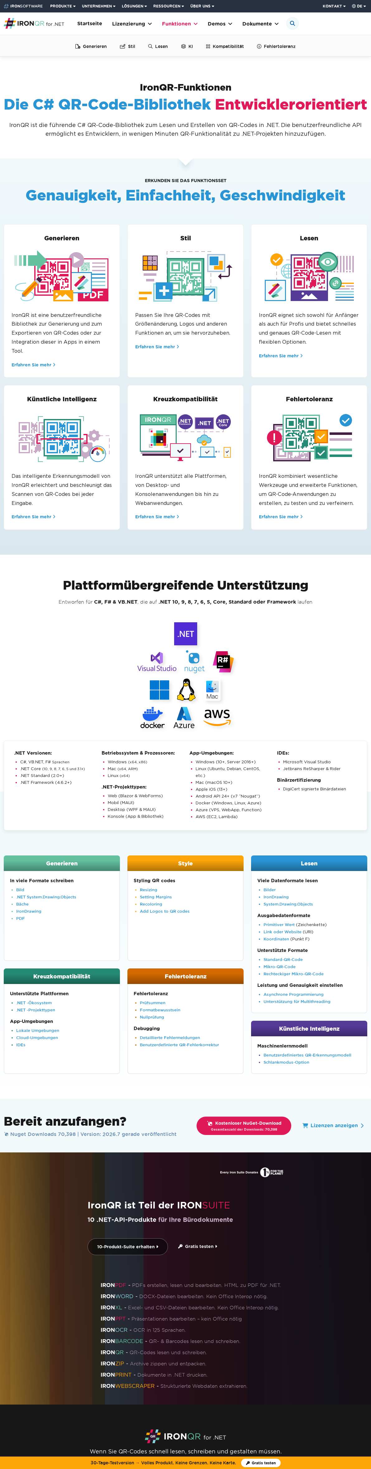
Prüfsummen (152, 1003)
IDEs (21, 1045)
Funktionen (180, 23)
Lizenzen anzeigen (333, 1125)
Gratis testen (197, 1246)
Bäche (22, 904)
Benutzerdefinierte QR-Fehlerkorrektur (179, 1045)
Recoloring (151, 904)
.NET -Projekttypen (35, 1010)
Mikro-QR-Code (280, 966)
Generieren (91, 46)
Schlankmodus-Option (286, 1062)
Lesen (158, 46)
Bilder (270, 890)
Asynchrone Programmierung (294, 994)
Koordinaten (276, 939)
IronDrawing (28, 911)
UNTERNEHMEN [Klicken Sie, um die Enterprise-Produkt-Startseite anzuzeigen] (97, 6)
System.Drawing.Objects (288, 904)
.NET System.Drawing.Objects (46, 897)
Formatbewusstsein (160, 1010)
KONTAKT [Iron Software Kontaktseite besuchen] (332, 6)
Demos (220, 23)
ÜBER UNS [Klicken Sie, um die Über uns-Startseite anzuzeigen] (200, 6)
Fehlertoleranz (276, 46)
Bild (20, 890)
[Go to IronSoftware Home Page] (23, 6)
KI (187, 46)
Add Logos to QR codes (165, 911)
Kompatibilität (225, 46)
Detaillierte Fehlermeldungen (170, 1037)
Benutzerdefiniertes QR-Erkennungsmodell (307, 1055)
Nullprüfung (152, 1017)
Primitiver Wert (279, 924)
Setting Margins (156, 897)
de (357, 6)
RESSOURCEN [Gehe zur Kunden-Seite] (166, 6)
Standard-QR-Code (283, 959)
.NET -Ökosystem (34, 1003)
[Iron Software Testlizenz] (261, 1463)
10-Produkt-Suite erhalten (127, 1247)
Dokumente (260, 23)
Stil (127, 46)
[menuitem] (63, 6)
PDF (20, 918)
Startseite (89, 23)
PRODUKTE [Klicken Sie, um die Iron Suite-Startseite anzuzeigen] (61, 6)
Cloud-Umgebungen (37, 1037)
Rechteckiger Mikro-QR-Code (294, 974)
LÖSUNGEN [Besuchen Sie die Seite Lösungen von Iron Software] (132, 6)
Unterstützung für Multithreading (297, 1001)
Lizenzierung (132, 23)
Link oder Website (283, 932)
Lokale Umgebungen (37, 1030)
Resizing (148, 890)
